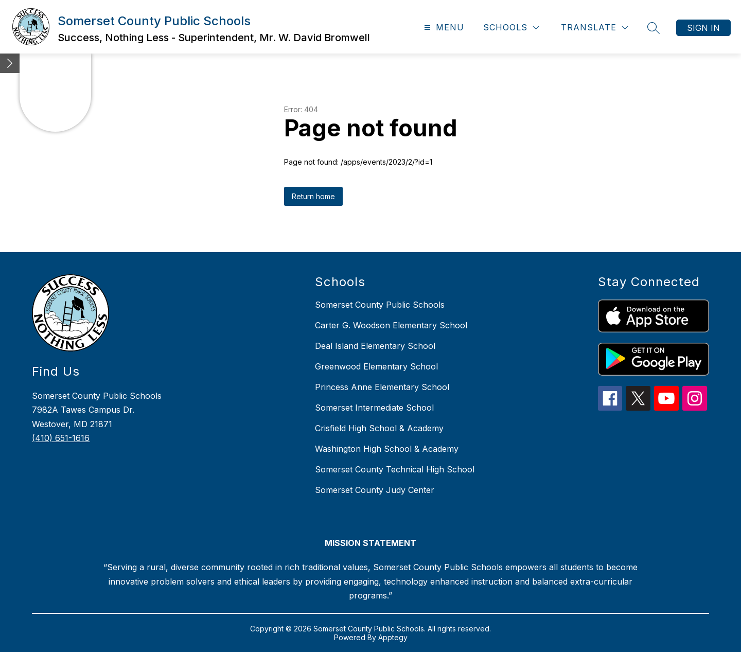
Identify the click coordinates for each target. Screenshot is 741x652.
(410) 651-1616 (61, 438)
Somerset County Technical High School (394, 469)
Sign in (703, 28)
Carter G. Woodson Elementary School (391, 325)
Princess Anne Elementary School (382, 387)
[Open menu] (442, 27)
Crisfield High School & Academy (379, 428)
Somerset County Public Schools (380, 304)
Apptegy (393, 637)
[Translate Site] (594, 27)
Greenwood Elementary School (376, 366)
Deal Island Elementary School (375, 346)
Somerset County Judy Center (374, 490)
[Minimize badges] (10, 63)
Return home (313, 196)
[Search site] (653, 28)
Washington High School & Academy (386, 449)
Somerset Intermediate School (374, 407)
